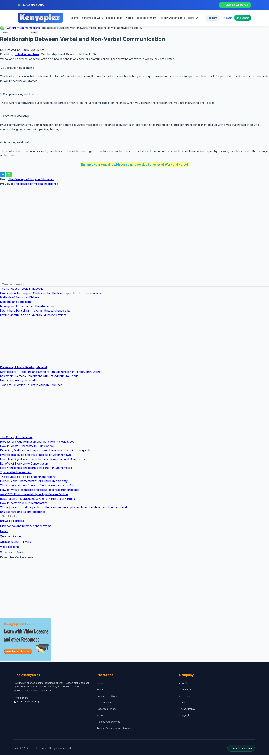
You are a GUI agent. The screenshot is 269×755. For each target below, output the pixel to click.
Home (100, 683)
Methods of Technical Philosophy (22, 297)
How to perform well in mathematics (24, 503)
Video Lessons (9, 547)
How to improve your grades (19, 380)
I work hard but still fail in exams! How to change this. (35, 310)
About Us (184, 683)
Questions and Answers (15, 541)
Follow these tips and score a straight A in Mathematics (36, 468)
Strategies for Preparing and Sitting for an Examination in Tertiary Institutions (50, 371)
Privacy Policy (187, 708)
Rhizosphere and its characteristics (22, 511)
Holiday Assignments (108, 721)
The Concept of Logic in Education (31, 179)
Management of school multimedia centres (27, 306)
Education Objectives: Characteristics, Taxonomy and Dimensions (42, 459)
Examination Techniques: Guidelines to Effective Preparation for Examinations (50, 293)
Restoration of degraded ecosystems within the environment (39, 498)
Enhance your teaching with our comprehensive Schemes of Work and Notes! (134, 164)
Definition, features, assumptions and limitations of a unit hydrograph (45, 450)
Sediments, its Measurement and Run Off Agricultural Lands (39, 376)
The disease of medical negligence (36, 183)
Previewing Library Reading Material (23, 367)
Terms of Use (186, 702)
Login (227, 17)
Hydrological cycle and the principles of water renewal (35, 454)
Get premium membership (24, 27)
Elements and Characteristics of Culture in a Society (34, 481)
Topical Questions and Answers (114, 728)
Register (242, 18)
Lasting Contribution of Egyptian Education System (33, 315)
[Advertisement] (103, 210)
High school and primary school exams (25, 526)
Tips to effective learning (16, 472)
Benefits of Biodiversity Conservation (24, 463)
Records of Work (146, 17)
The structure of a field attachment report (27, 476)
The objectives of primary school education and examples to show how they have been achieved (63, 507)
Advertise (184, 696)
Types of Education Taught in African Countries (31, 385)
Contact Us (185, 689)
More (193, 17)
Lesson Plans (114, 17)
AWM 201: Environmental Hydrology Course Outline (34, 494)
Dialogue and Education (15, 301)
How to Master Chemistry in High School (27, 446)
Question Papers (11, 536)
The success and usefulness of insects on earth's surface (37, 485)
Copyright (184, 715)
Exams (74, 17)
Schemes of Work (92, 17)
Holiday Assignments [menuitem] (172, 17)
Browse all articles (12, 520)
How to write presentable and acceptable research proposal (39, 489)
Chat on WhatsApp (235, 5)
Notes (129, 17)
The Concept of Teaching (16, 437)
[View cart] (212, 18)
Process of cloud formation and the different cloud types (37, 441)
